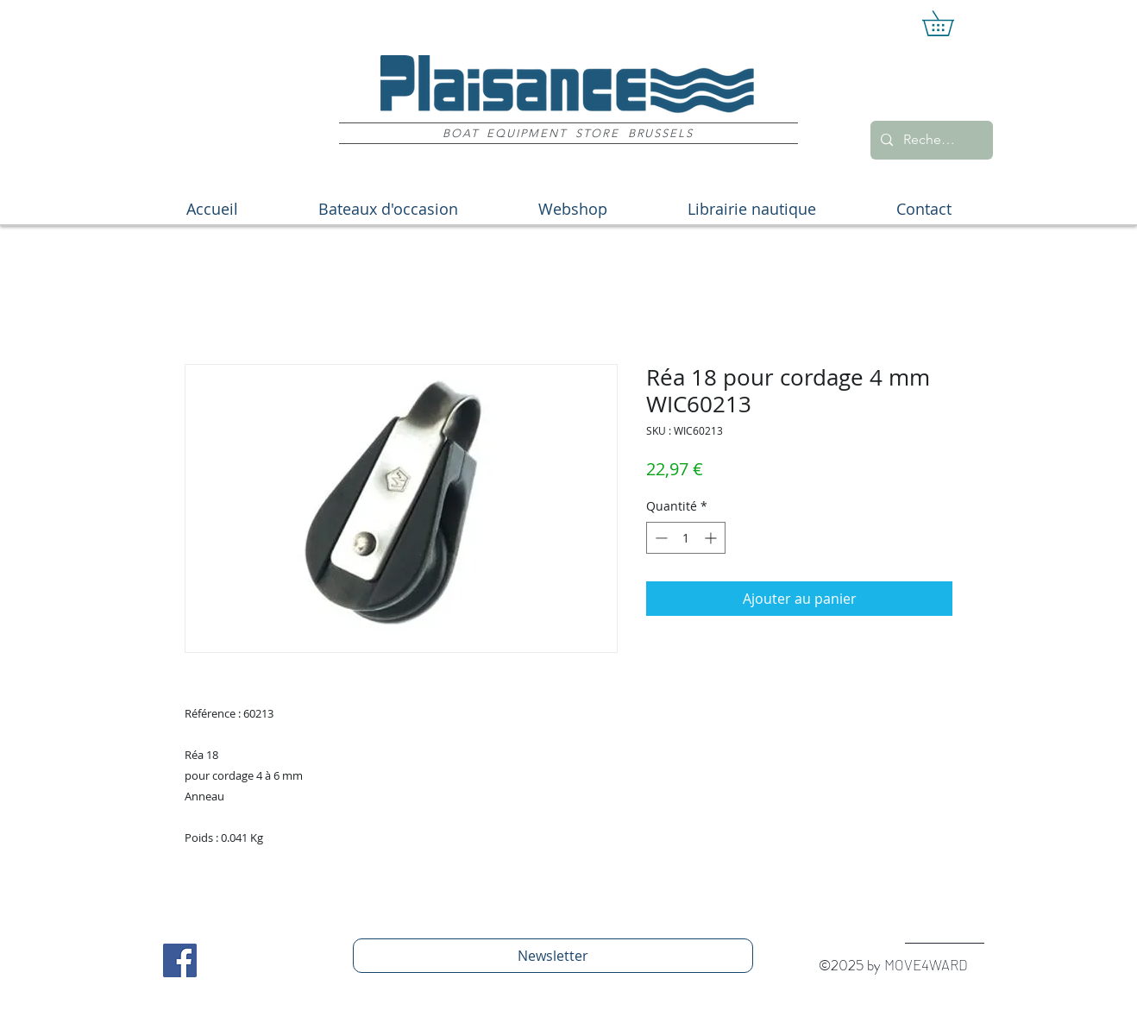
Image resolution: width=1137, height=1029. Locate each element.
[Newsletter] (553, 955)
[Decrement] (659, 538)
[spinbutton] (685, 538)
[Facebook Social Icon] (180, 960)
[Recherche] (930, 140)
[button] (950, 23)
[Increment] (712, 538)
